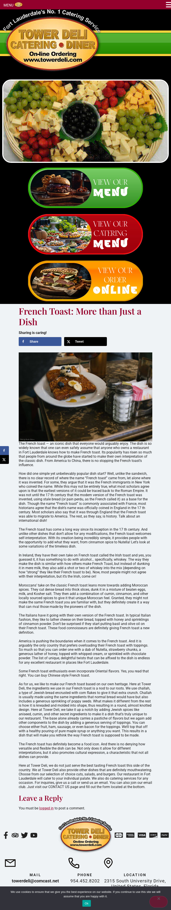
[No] (158, 902)
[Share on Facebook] (40, 341)
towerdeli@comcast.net (35, 881)
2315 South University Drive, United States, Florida (135, 883)
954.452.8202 (85, 881)
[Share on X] (85, 341)
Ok (86, 903)
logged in (46, 808)
